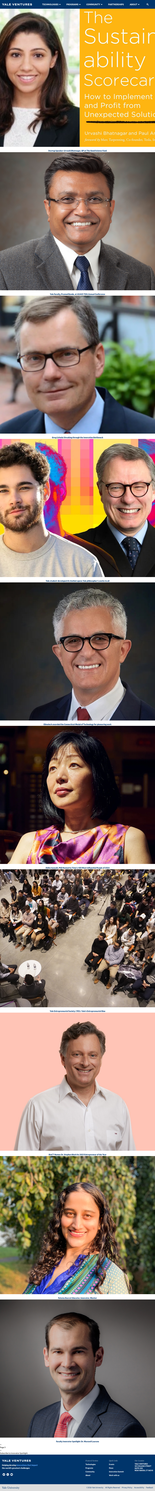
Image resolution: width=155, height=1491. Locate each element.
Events (111, 1464)
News (111, 1468)
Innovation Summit (116, 1471)
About (133, 4)
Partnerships (116, 4)
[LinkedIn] (8, 1474)
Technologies (50, 4)
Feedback (149, 1487)
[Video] (12, 1474)
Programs (72, 4)
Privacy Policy (127, 1487)
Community (93, 4)
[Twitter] (4, 1474)
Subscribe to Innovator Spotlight (14, 1453)
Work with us (114, 1475)
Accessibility (139, 1487)
